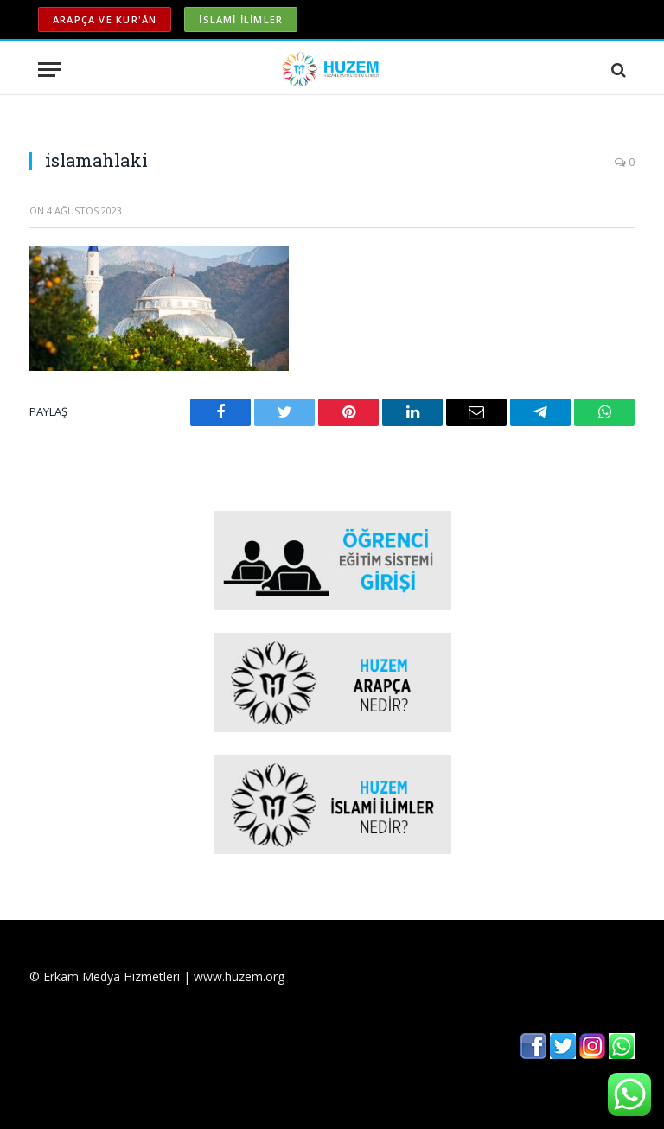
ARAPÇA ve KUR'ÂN (104, 19)
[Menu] (49, 69)
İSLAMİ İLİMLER (241, 19)
